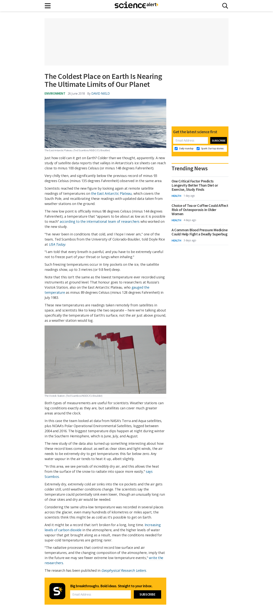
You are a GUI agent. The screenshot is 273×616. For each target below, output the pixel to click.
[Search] (225, 5)
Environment (55, 93)
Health (176, 196)
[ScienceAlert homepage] (136, 5)
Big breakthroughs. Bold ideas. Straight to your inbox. (111, 586)
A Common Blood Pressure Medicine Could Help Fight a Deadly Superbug (200, 232)
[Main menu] (48, 5)
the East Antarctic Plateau (111, 193)
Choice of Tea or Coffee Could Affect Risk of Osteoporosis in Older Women (200, 209)
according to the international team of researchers (100, 221)
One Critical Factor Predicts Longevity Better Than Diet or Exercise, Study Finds (195, 185)
